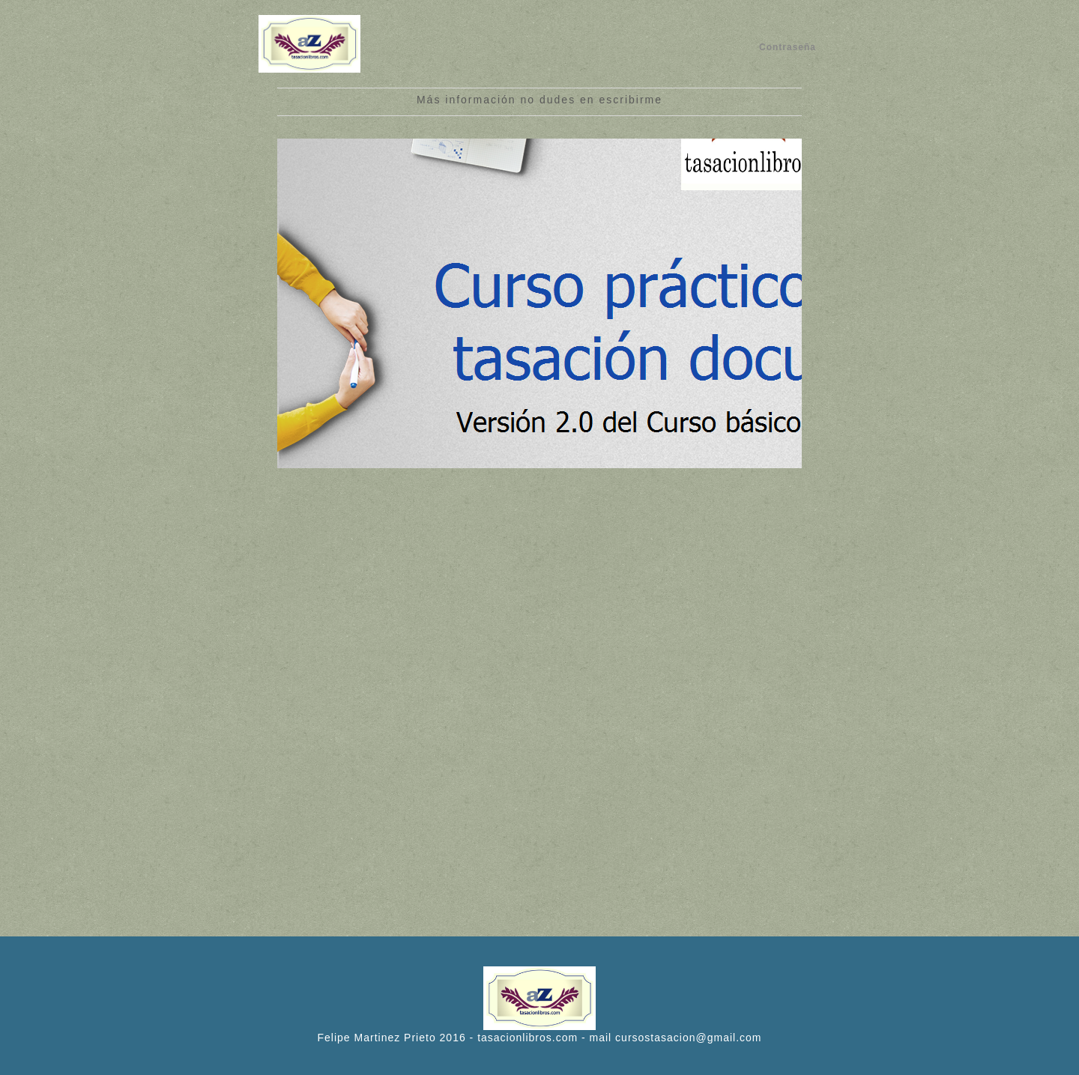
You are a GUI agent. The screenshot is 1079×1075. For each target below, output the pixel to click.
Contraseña (787, 47)
